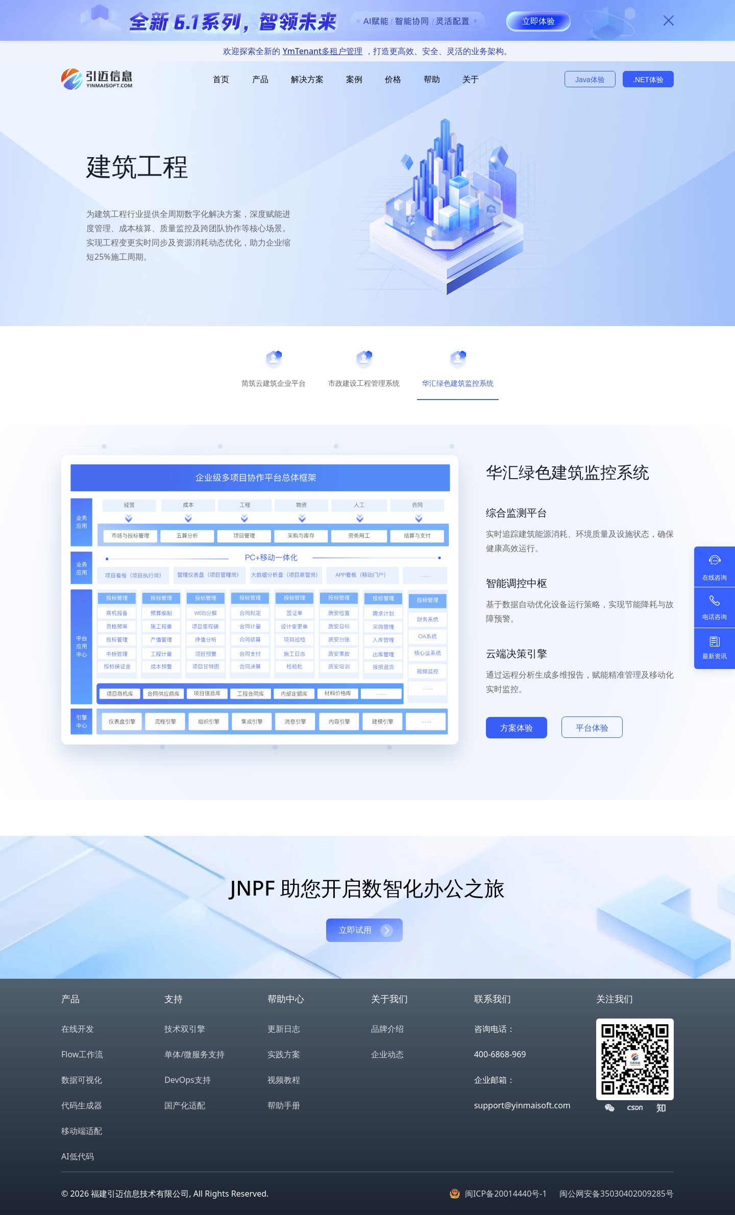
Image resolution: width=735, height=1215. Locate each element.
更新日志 (283, 1028)
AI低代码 (77, 1156)
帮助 (432, 79)
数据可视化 (81, 1079)
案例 (354, 79)
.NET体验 (648, 80)
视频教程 (283, 1079)
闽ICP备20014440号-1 (506, 1193)
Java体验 (590, 80)
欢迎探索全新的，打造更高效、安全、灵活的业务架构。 (367, 51)
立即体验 (538, 21)
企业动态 (387, 1054)
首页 (221, 79)
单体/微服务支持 (194, 1054)
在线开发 (77, 1028)
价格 (393, 79)
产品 (260, 79)
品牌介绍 (387, 1028)
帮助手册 (283, 1105)
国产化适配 (184, 1105)
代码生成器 (81, 1105)
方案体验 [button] (516, 727)
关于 (470, 79)
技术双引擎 (184, 1028)
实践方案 (283, 1054)
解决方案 (307, 79)
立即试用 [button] (355, 929)
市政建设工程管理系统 (364, 383)
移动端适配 (81, 1130)
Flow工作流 (82, 1054)
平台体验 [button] (592, 727)
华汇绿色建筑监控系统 (458, 383)
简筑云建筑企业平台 (273, 383)
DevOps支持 (187, 1079)
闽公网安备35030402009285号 (616, 1193)
